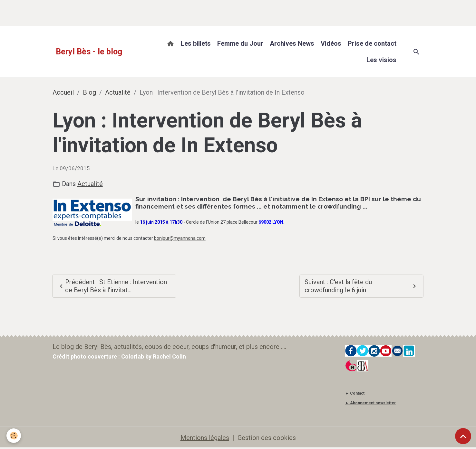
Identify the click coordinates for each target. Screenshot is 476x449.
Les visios (381, 60)
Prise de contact (372, 43)
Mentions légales (204, 438)
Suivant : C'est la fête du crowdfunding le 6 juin (361, 286)
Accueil (63, 92)
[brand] (89, 52)
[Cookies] (13, 435)
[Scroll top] (463, 436)
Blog (89, 92)
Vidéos (331, 43)
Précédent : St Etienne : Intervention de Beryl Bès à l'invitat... (112, 286)
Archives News (292, 43)
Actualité (118, 92)
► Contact (354, 393)
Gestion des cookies (267, 438)
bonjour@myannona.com (180, 238)
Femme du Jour (240, 43)
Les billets (196, 43)
